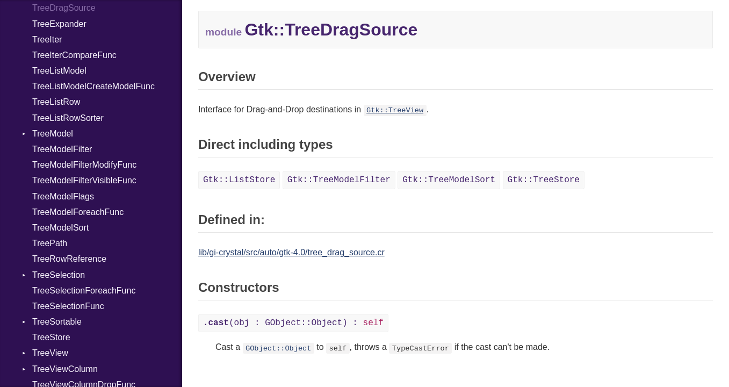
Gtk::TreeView (394, 110)
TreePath (49, 243)
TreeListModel (59, 70)
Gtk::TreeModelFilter (339, 180)
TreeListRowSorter (68, 118)
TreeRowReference (69, 258)
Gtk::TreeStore (544, 180)
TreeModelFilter (62, 149)
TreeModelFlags (63, 196)
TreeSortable (57, 321)
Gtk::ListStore (239, 180)
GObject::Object (278, 348)
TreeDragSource (64, 7)
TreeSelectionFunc (68, 306)
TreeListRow (56, 101)
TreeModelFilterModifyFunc (84, 164)
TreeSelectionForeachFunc (83, 290)
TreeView (50, 352)
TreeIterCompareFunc (74, 55)
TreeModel (52, 133)
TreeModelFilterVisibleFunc (84, 180)
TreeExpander (59, 23)
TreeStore (51, 337)
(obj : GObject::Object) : (293, 323)
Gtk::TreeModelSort (448, 180)
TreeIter (47, 39)
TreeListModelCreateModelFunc (93, 86)
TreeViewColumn (65, 369)
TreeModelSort (60, 227)
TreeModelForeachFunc (78, 212)
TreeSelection (58, 275)
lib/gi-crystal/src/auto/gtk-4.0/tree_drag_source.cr (291, 252)
